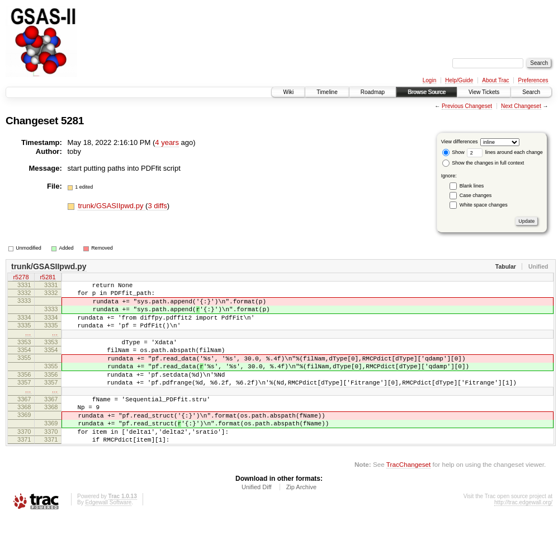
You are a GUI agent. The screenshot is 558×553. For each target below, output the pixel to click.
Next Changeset (521, 106)
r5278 (21, 278)
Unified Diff (257, 522)
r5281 (47, 278)
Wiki (288, 92)
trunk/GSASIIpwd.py (111, 205)
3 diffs (157, 205)
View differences (459, 141)
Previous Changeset (467, 106)
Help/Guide (459, 80)
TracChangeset (408, 499)
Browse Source (427, 92)
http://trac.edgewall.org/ (523, 538)
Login (429, 80)
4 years (167, 142)
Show (453, 152)
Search (531, 92)
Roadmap (373, 92)
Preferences (533, 80)
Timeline (326, 92)
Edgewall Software (108, 538)
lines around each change (505, 152)
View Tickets (484, 92)
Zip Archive (301, 522)
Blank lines (472, 186)
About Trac (495, 80)
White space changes (484, 205)
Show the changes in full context (483, 163)
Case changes (476, 195)
